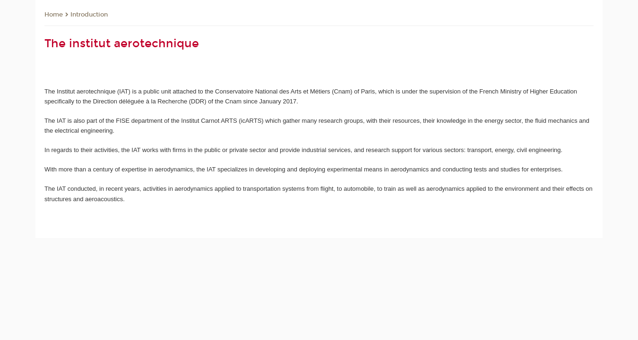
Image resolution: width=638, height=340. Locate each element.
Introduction (89, 14)
